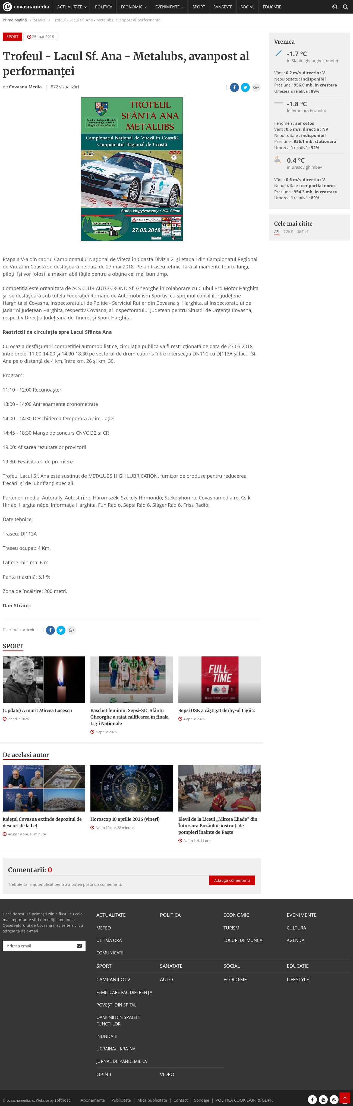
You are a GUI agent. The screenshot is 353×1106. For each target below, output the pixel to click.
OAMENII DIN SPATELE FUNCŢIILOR (118, 1018)
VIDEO (166, 1072)
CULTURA (296, 927)
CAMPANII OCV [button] (73, 20)
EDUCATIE (272, 6)
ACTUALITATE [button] (72, 6)
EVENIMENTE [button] (169, 6)
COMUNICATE (110, 952)
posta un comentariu (102, 884)
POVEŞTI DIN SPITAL (116, 1002)
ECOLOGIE (233, 977)
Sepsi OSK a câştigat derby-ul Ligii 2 (216, 710)
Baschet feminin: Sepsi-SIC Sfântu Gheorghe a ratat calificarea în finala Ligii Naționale (129, 717)
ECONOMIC (234, 915)
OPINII (102, 1072)
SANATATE (222, 6)
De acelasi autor (26, 755)
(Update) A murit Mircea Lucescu (37, 710)
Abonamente (102, 1096)
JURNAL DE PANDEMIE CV (122, 1059)
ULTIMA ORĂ (109, 939)
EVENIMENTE (300, 915)
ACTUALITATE (109, 915)
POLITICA (103, 6)
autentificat (43, 884)
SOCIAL (247, 6)
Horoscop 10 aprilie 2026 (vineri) (125, 819)
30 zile (302, 231)
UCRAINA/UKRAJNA (115, 1046)
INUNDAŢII (106, 1034)
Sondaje (199, 1096)
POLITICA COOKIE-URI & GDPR (237, 1096)
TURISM (231, 927)
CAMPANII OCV (111, 977)
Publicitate (127, 1096)
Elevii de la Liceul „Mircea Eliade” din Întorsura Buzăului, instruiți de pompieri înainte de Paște (217, 825)
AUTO (166, 977)
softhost (61, 1096)
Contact (180, 1096)
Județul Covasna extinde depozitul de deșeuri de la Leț (42, 822)
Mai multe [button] (69, 34)
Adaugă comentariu (232, 874)
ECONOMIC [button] (134, 6)
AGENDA (295, 939)
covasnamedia (26, 6)
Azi (276, 231)
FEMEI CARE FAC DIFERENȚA (124, 990)
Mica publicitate (155, 1096)
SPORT (199, 6)
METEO (103, 927)
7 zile (288, 231)
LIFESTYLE (297, 977)
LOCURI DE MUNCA (242, 939)
